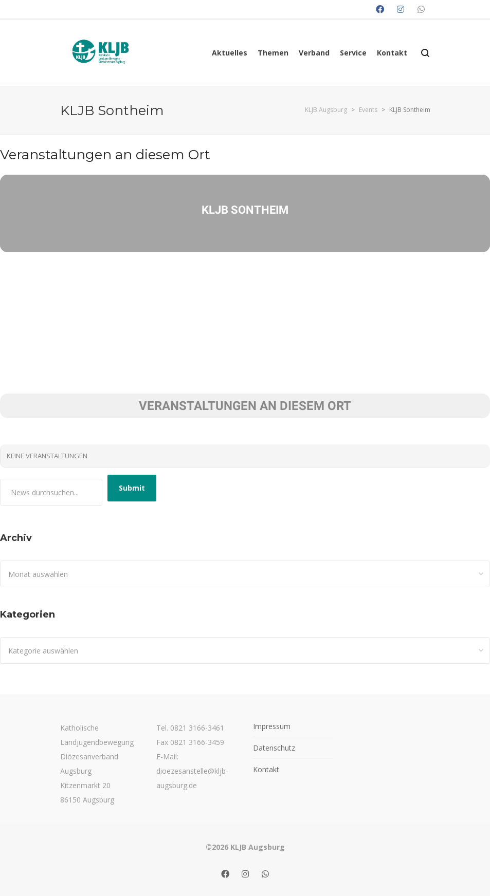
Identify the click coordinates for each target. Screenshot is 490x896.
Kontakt (266, 769)
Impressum (272, 726)
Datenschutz (274, 748)
